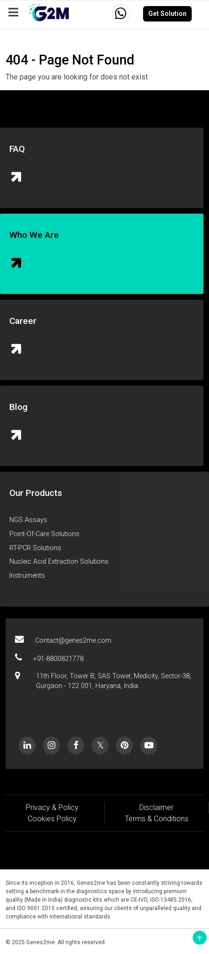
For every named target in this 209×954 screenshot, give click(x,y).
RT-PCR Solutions (35, 548)
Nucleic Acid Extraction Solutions (58, 562)
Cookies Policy (52, 818)
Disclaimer (156, 807)
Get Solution (167, 13)
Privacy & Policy (52, 807)
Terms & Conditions (156, 818)
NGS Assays (28, 520)
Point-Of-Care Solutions (44, 534)
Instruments (27, 576)
